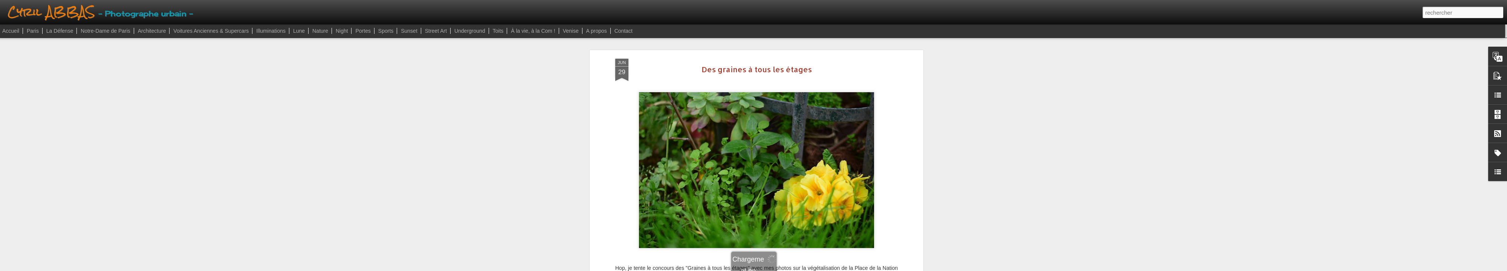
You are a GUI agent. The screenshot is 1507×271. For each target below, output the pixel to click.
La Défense (59, 31)
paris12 (738, 127)
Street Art (436, 31)
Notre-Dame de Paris (105, 31)
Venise (571, 31)
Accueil (10, 31)
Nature (320, 31)
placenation (764, 127)
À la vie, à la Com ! (533, 31)
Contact (623, 31)
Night (342, 31)
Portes (362, 31)
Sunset (409, 31)
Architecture (152, 31)
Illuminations (271, 31)
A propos (596, 31)
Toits (498, 31)
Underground (469, 31)
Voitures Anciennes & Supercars (211, 31)
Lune (299, 31)
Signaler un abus (796, 267)
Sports (385, 31)
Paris (33, 31)
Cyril (794, 117)
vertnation (791, 127)
